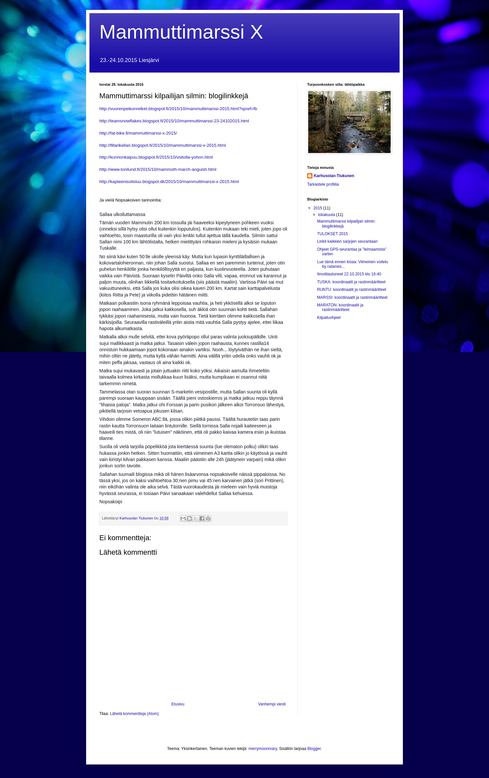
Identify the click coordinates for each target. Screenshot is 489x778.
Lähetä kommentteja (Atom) (134, 713)
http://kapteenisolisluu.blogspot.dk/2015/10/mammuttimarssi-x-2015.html (169, 181)
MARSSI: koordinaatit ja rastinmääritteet (352, 297)
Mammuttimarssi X (181, 32)
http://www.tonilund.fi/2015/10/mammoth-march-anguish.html (157, 169)
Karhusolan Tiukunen (334, 175)
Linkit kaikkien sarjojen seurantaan (347, 241)
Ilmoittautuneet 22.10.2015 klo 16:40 (349, 274)
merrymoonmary (262, 748)
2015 (318, 208)
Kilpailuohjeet (329, 317)
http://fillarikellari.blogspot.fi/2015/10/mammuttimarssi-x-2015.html (162, 145)
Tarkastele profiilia (323, 184)
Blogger (314, 748)
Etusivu (177, 704)
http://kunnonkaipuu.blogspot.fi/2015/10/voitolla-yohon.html (156, 157)
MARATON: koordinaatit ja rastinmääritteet (340, 307)
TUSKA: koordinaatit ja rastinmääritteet (351, 282)
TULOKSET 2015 (332, 234)
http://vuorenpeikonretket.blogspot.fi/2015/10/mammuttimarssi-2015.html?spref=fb (178, 108)
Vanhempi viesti (272, 704)
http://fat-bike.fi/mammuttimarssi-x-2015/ (138, 133)
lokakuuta (327, 214)
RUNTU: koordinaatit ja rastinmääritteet (351, 289)
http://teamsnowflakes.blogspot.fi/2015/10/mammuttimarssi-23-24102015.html (174, 120)
